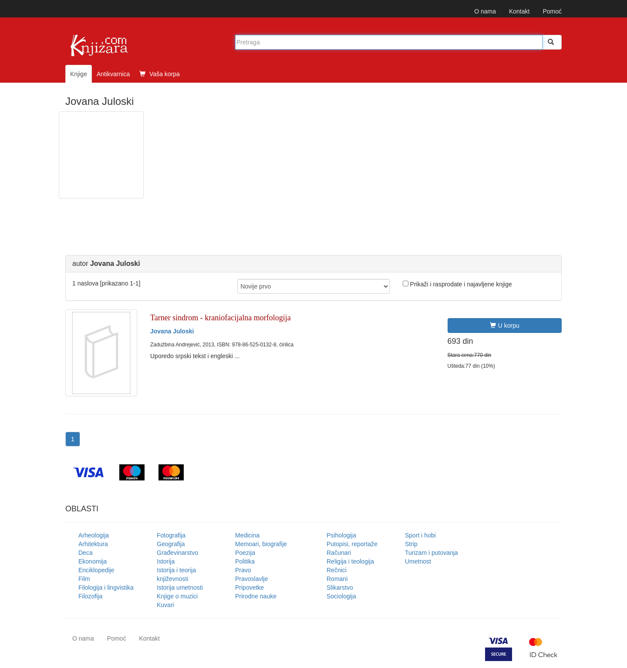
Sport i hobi (420, 535)
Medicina (247, 535)
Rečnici (337, 570)
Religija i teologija (350, 561)
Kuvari (165, 604)
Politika (245, 561)
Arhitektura (93, 543)
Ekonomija (92, 561)
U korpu (504, 325)
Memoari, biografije (261, 543)
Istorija (166, 561)
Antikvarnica (113, 73)
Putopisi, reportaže (352, 543)
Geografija (171, 543)
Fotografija (171, 535)
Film (84, 578)
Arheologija (93, 535)
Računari (339, 552)
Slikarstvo (340, 587)
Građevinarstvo (177, 552)
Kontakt (519, 11)
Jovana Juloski (172, 331)
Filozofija (90, 596)
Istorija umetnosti (180, 587)
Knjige (78, 73)
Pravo (243, 570)
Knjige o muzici (177, 596)
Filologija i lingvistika (106, 587)
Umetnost (418, 561)
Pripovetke (249, 587)
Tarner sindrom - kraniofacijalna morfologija (220, 317)
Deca (85, 552)
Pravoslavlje (251, 578)
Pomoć (552, 11)
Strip (411, 543)
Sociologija (341, 596)
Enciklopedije (96, 570)
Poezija (245, 552)
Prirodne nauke (255, 596)
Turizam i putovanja (431, 552)
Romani (337, 578)
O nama (485, 11)
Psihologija (341, 535)
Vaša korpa (159, 73)
